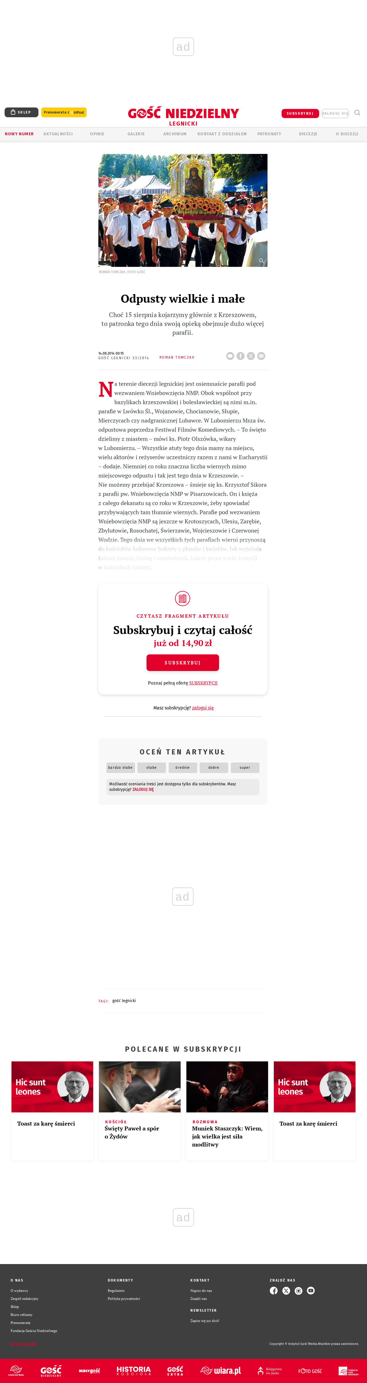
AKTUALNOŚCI (58, 134)
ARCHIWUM (175, 134)
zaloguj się (335, 113)
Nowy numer (19, 134)
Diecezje (308, 134)
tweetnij (252, 354)
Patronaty (269, 134)
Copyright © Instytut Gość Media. (294, 1344)
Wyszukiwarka (357, 112)
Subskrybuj (183, 663)
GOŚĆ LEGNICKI (124, 1000)
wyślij (262, 354)
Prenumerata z (64, 112)
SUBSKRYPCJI (203, 683)
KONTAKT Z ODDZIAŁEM (222, 134)
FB (242, 354)
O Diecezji (347, 134)
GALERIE (136, 134)
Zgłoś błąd (24, 1344)
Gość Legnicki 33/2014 (123, 358)
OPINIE (97, 134)
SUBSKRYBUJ (300, 113)
